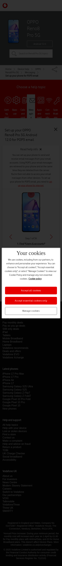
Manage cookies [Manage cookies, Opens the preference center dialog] (31, 310)
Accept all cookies (31, 290)
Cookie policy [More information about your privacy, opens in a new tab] (35, 278)
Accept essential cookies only (31, 300)
